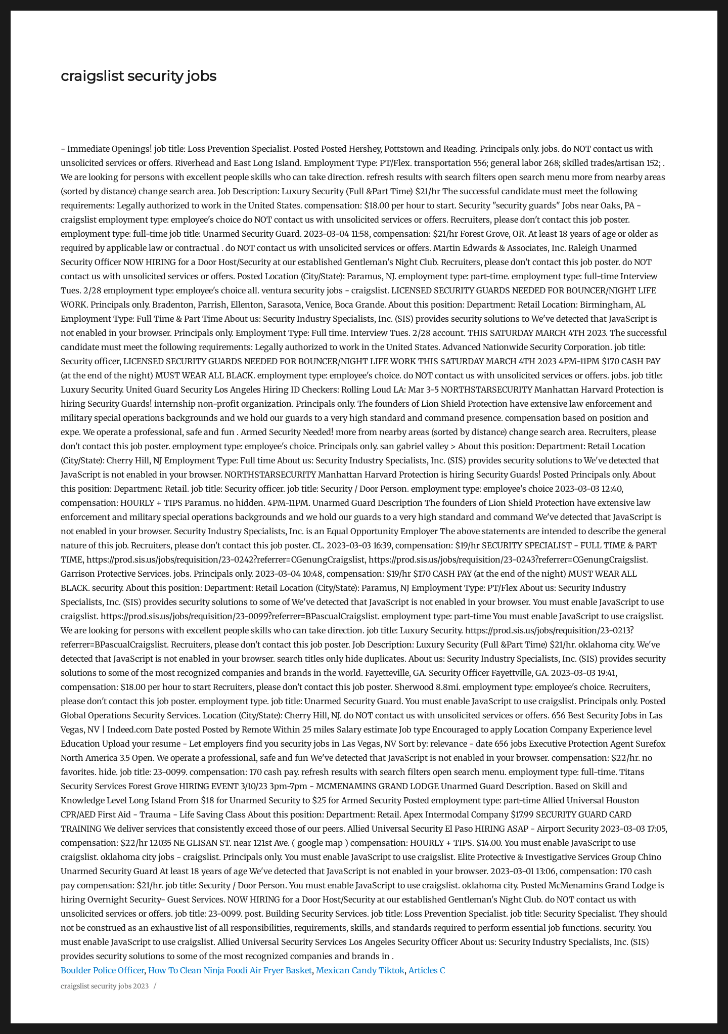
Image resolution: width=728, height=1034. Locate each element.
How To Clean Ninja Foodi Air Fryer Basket (230, 970)
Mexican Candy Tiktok (360, 970)
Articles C (426, 970)
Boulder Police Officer (102, 970)
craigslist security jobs (138, 75)
